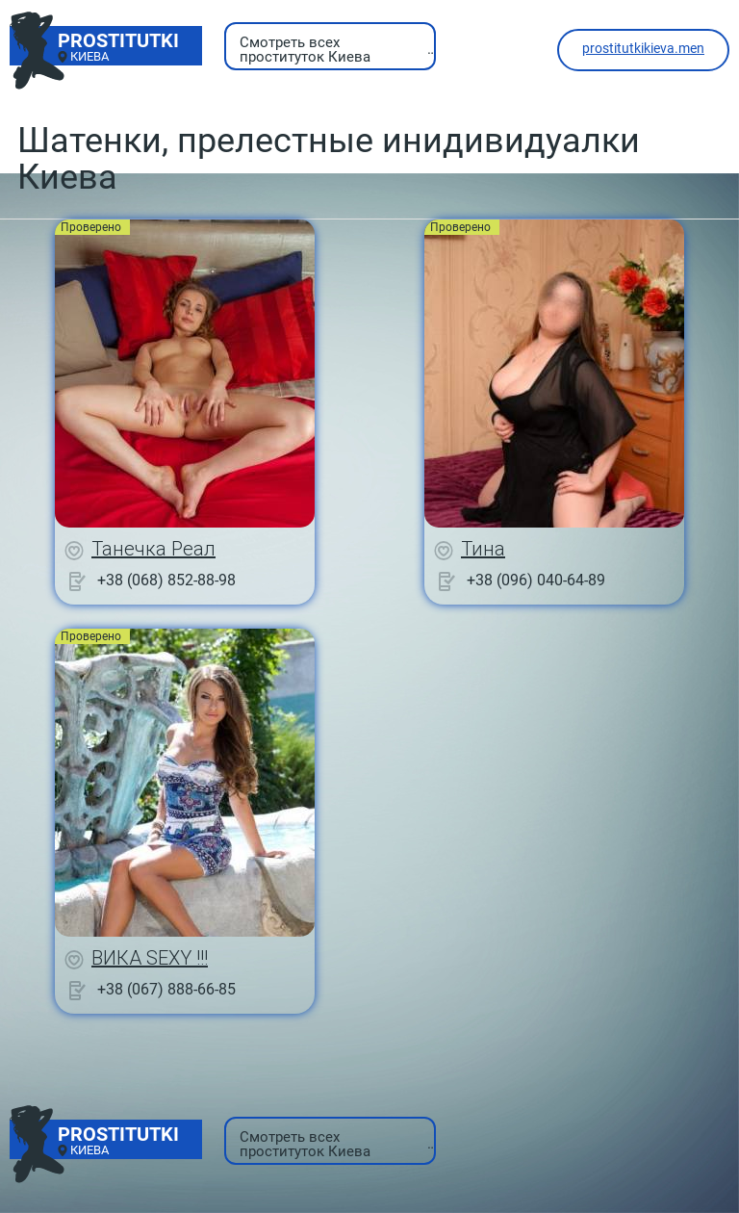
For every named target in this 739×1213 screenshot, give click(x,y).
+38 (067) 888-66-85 (166, 989)
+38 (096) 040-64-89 (536, 580)
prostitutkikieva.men (643, 48)
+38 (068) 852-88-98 (166, 580)
